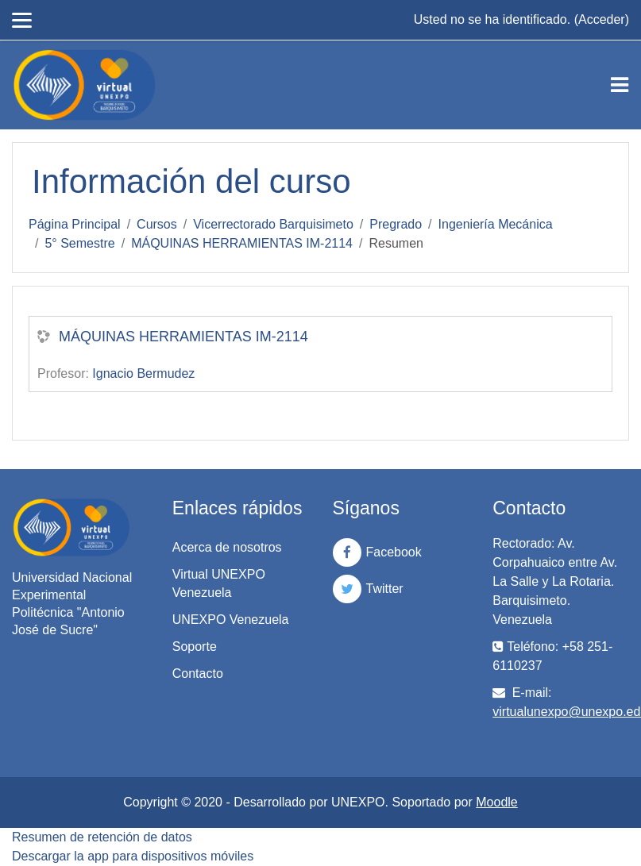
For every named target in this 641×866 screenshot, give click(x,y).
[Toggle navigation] (619, 85)
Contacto (197, 673)
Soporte (194, 646)
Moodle (496, 802)
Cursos (157, 224)
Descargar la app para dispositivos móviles (132, 856)
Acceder (601, 19)
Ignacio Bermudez (143, 373)
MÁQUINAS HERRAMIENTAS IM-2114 (242, 243)
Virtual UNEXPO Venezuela (218, 583)
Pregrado (395, 224)
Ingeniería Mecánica (495, 224)
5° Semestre (79, 243)
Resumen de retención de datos (102, 837)
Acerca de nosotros (227, 547)
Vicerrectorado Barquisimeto (273, 224)
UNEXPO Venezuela (230, 619)
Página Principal (75, 224)
